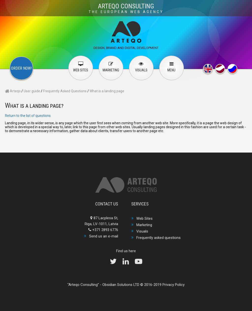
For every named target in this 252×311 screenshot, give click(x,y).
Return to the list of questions (28, 116)
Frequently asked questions (158, 237)
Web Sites (144, 218)
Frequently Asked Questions (65, 91)
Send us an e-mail (103, 236)
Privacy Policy (173, 284)
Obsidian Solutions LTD (120, 284)
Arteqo (13, 91)
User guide (32, 91)
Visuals (142, 231)
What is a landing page (107, 91)
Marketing (144, 225)
